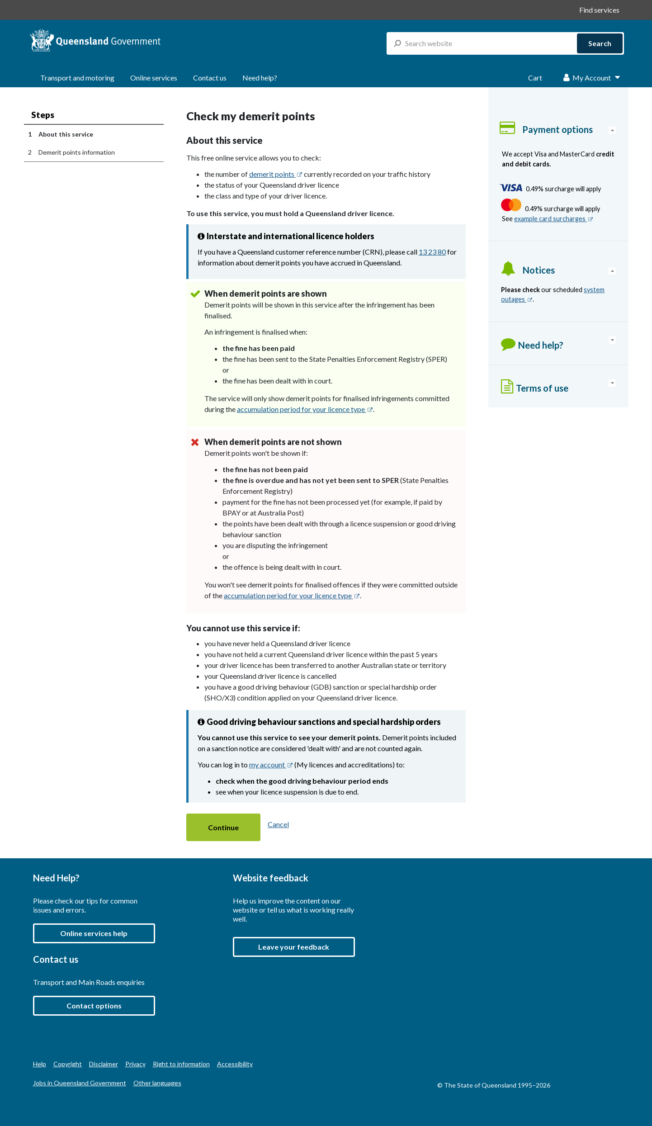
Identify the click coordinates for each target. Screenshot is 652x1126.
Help (39, 1064)
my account (271, 764)
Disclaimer (103, 1064)
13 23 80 (432, 251)
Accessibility (235, 1064)
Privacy (135, 1064)
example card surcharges (553, 218)
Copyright (67, 1064)
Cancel (278, 824)
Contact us (210, 77)
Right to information (181, 1064)
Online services (153, 77)
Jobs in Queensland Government (79, 1083)
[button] (223, 827)
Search (599, 43)
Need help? (259, 77)
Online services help (94, 933)
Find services (599, 9)
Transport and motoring (77, 77)
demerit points (275, 174)
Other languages (157, 1083)
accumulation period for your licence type (305, 409)
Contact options (94, 1005)
